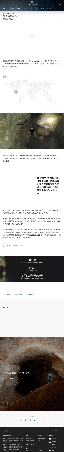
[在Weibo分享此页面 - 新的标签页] (44, 420)
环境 (30, 448)
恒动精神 (30, 443)
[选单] (5, 4)
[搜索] (58, 4)
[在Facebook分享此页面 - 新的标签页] (25, 420)
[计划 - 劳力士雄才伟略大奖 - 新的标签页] (12, 378)
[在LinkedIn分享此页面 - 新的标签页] (34, 420)
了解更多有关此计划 (13, 245)
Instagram (52, 445)
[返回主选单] (4, 8)
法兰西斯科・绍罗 (34, 235)
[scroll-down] (32, 36)
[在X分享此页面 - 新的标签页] (30, 420)
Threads (52, 448)
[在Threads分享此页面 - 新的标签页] (20, 420)
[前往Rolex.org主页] (32, 3)
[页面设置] (58, 431)
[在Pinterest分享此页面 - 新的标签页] (39, 420)
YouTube (52, 442)
